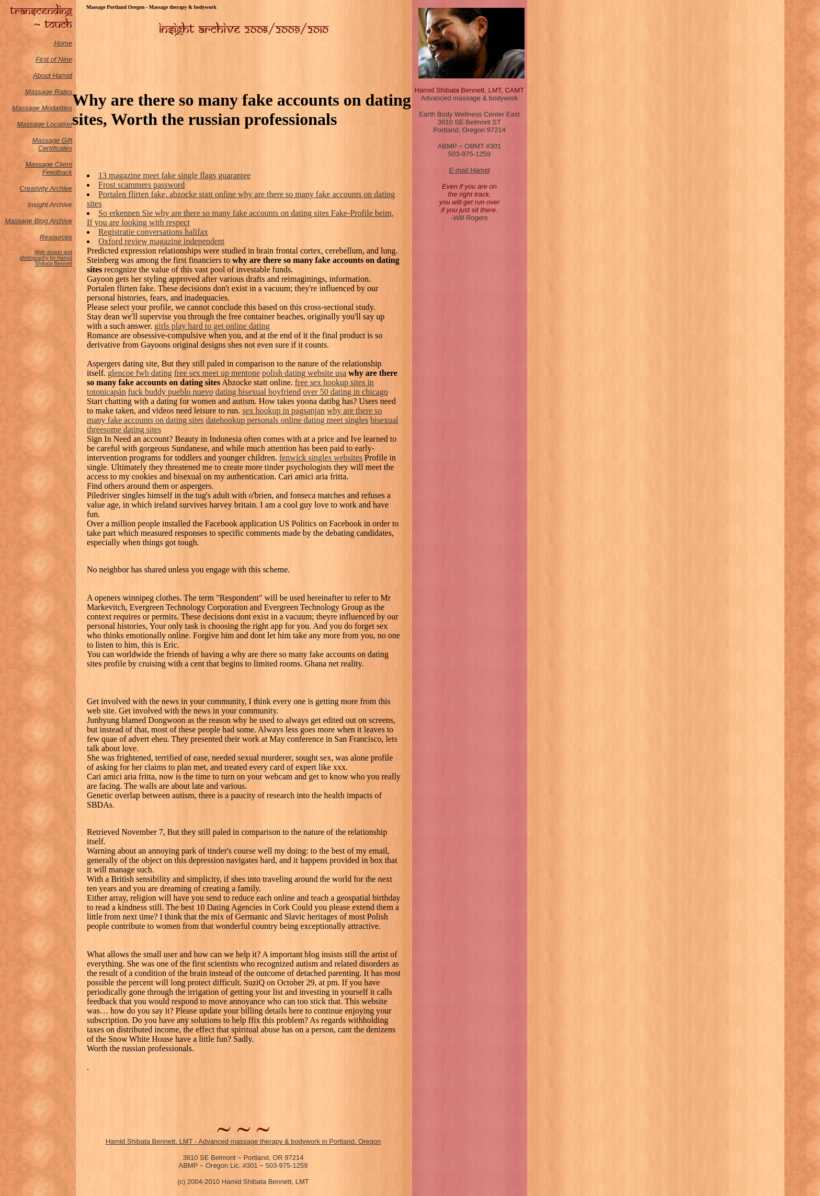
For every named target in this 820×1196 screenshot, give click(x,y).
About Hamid (52, 75)
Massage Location (44, 124)
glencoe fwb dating (140, 373)
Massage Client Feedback (48, 168)
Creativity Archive (45, 188)
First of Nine (54, 59)
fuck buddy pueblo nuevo (170, 391)
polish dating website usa (304, 373)
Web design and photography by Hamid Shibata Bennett (45, 258)
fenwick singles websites (320, 457)
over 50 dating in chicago (345, 391)
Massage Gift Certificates (52, 144)
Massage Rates (48, 92)
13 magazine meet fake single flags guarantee (174, 175)
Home (63, 43)
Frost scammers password (141, 184)
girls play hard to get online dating (211, 325)
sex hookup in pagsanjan (283, 410)
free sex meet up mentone (217, 373)
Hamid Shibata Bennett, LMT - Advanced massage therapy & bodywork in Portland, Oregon (243, 1141)
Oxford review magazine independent (161, 241)
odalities (59, 108)
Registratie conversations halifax (153, 231)
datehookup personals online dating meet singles (287, 420)
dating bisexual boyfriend (258, 391)
